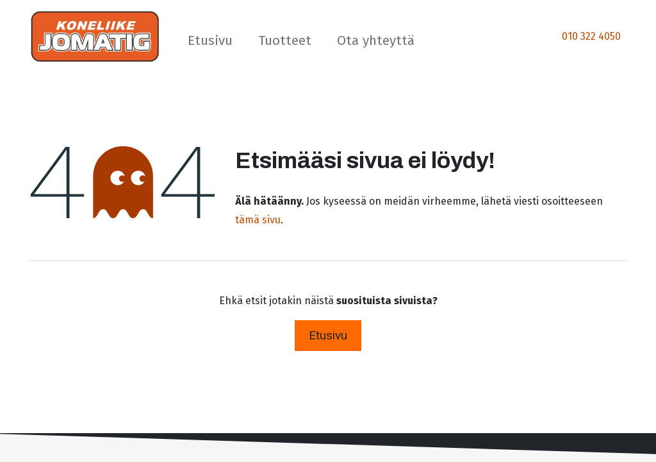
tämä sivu (258, 220)
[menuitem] (210, 43)
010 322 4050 (591, 36)
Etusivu (328, 335)
